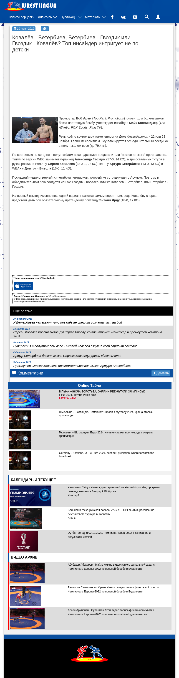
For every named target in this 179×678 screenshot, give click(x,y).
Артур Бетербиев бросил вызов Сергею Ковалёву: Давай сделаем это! (67, 354)
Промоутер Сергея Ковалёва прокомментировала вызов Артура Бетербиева (72, 364)
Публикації (68, 17)
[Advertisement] (46, 83)
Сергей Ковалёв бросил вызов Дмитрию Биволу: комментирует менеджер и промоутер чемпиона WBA (87, 333)
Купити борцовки (22, 17)
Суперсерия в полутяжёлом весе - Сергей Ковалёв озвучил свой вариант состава (75, 344)
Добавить (161, 373)
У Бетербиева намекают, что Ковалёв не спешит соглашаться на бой (67, 321)
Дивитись (45, 17)
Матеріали (93, 17)
